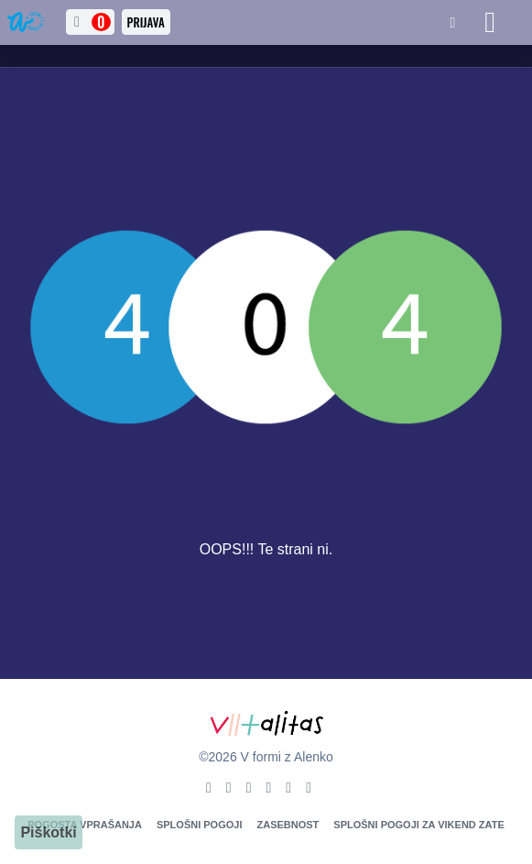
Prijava (146, 22)
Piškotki (48, 832)
